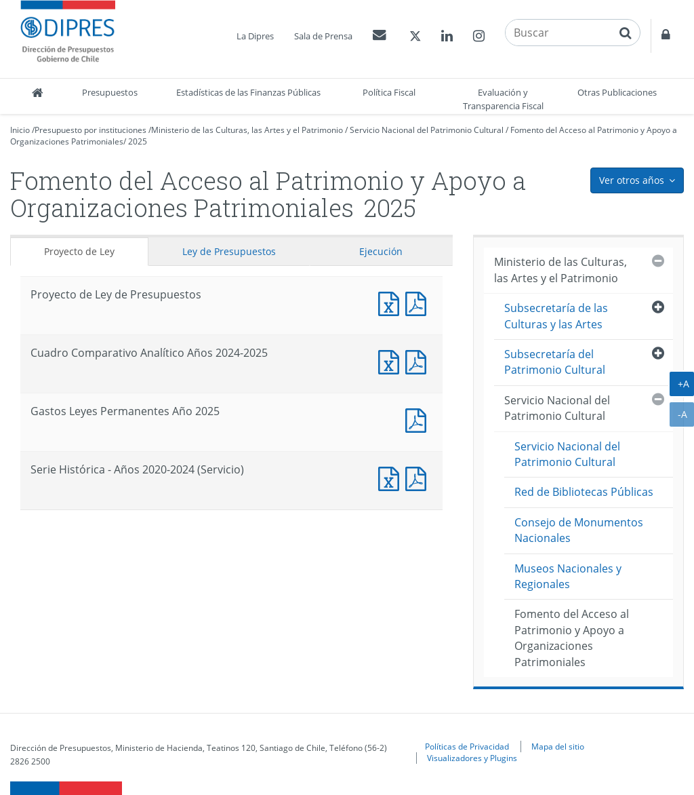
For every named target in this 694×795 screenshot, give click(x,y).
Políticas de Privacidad (467, 746)
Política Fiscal (389, 92)
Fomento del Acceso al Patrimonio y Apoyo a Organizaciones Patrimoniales (571, 637)
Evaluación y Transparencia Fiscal (503, 99)
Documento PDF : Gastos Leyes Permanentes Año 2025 (418, 419)
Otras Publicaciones (617, 92)
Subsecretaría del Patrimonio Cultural (554, 362)
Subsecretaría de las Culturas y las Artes (556, 315)
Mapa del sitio (557, 746)
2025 (137, 141)
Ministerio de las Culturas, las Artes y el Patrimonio (247, 130)
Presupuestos (110, 92)
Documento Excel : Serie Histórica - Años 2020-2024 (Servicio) (391, 477)
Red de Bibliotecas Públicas (583, 491)
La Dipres (255, 36)
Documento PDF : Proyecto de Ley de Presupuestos (418, 302)
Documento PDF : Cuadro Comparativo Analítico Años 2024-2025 (418, 360)
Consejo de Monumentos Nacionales (578, 530)
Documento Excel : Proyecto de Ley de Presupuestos (391, 302)
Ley (229, 251)
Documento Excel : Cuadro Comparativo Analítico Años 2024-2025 (391, 360)
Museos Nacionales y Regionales (567, 576)
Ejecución (381, 251)
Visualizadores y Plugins (472, 757)
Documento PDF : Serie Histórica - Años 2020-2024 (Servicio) (418, 477)
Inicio (20, 130)
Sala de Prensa (323, 36)
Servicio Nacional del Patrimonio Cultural (427, 130)
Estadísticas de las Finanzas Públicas (248, 92)
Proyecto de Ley (79, 251)
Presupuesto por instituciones (90, 130)
